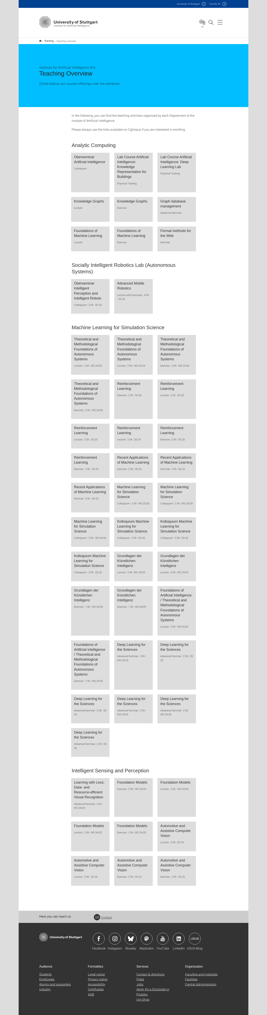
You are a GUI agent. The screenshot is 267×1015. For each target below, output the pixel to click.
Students (45, 972)
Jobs (139, 982)
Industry (45, 986)
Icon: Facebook (99, 936)
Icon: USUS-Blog (195, 936)
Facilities (191, 976)
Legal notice (96, 972)
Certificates (96, 986)
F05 (214, 3)
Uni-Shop (142, 997)
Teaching (46, 39)
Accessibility (96, 982)
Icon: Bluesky (131, 936)
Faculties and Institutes (201, 972)
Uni (188, 3)
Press (140, 976)
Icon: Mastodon (147, 936)
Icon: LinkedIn (179, 936)
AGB (91, 992)
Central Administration (200, 982)
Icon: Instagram (115, 936)
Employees (46, 976)
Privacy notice (97, 976)
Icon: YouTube (163, 936)
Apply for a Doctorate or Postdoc (152, 989)
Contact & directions (150, 972)
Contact (103, 915)
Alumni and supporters (55, 982)
